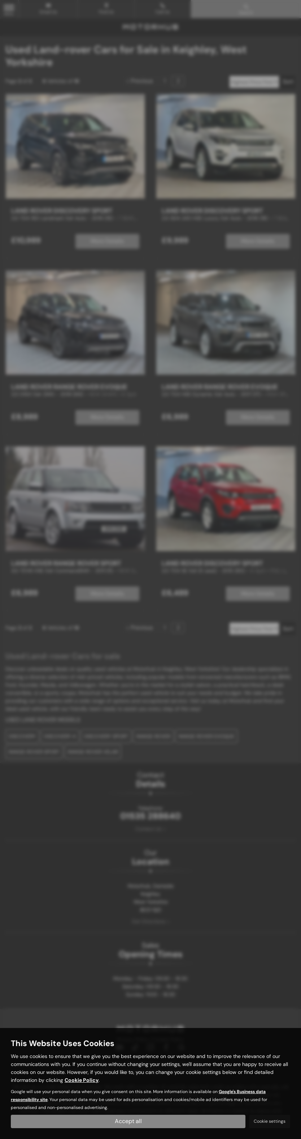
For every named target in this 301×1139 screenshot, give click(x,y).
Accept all (128, 1121)
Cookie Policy (82, 1079)
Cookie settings (269, 1121)
